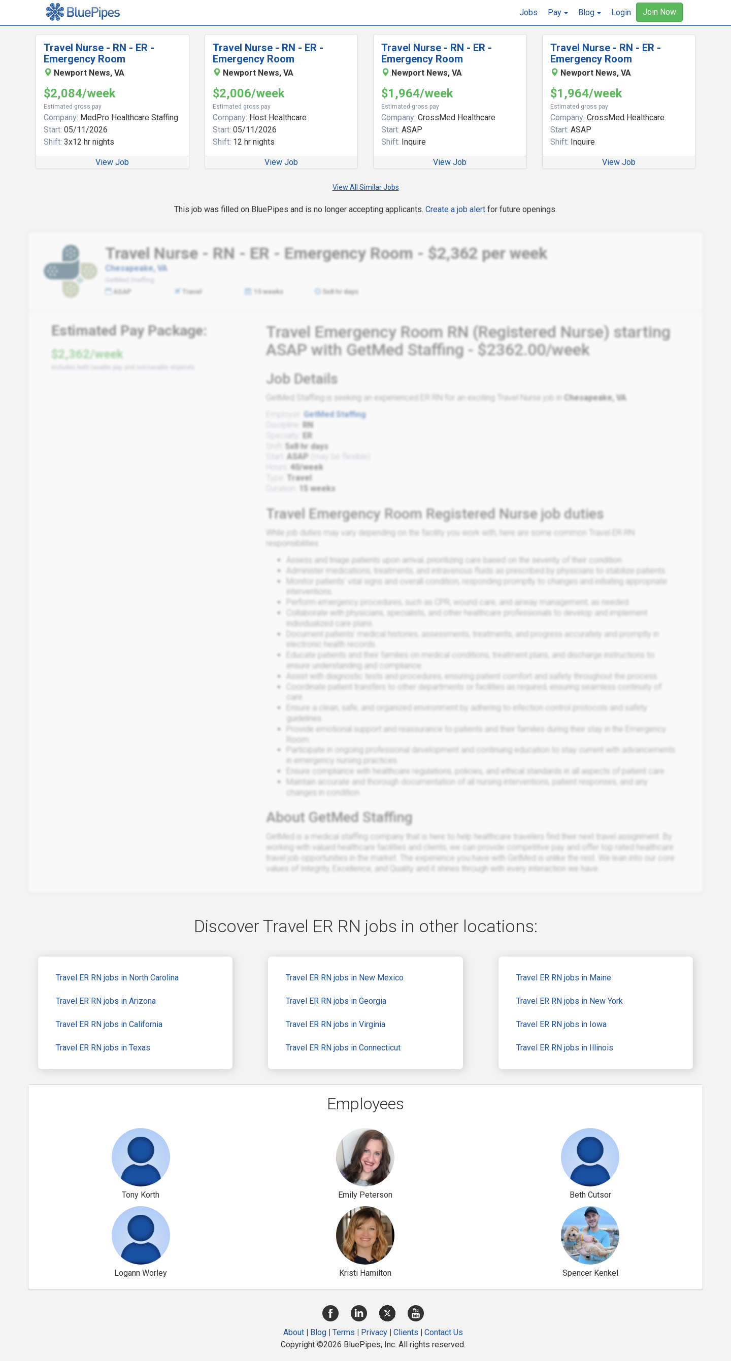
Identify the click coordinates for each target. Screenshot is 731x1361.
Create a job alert (455, 209)
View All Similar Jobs (366, 187)
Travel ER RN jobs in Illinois (564, 1047)
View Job (112, 162)
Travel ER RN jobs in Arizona (106, 1001)
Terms (344, 1332)
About (293, 1332)
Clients (405, 1332)
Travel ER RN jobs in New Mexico (345, 977)
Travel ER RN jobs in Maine (563, 977)
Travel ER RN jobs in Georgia (336, 1001)
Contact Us (443, 1332)
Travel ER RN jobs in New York (569, 1001)
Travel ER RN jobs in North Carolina (117, 977)
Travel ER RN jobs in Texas (103, 1047)
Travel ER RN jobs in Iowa (561, 1024)
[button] (558, 12)
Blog (318, 1332)
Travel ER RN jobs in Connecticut (343, 1047)
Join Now (659, 12)
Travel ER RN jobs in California (109, 1024)
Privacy (374, 1332)
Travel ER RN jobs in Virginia (335, 1024)
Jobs (528, 12)
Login (621, 12)
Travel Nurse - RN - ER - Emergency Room (99, 53)
